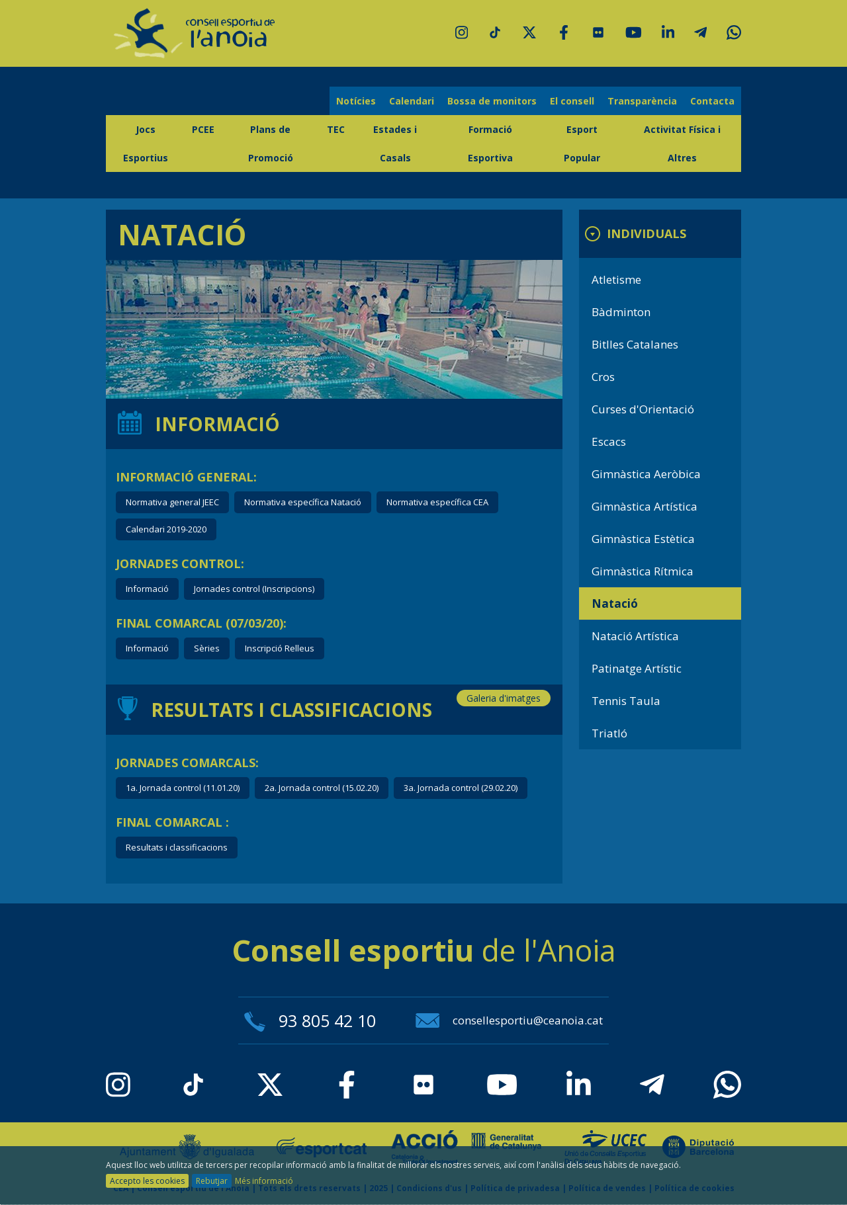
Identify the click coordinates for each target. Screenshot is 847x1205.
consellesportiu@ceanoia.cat (509, 1020)
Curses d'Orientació (643, 409)
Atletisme (616, 279)
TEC (336, 129)
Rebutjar (212, 1180)
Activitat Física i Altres (682, 143)
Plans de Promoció (270, 143)
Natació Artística (635, 636)
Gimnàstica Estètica (643, 538)
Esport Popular (582, 143)
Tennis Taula (626, 700)
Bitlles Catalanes (635, 344)
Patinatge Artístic (637, 668)
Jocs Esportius (145, 143)
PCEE (203, 129)
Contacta (712, 101)
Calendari (411, 101)
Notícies (356, 101)
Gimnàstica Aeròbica (646, 473)
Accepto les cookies (147, 1180)
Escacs (609, 441)
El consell (572, 101)
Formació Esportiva (490, 143)
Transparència (642, 101)
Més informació (264, 1180)
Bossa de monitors (492, 101)
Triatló (609, 733)
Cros (603, 376)
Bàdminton (621, 311)
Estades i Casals (395, 143)
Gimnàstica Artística (644, 506)
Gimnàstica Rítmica (642, 571)
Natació (615, 603)
